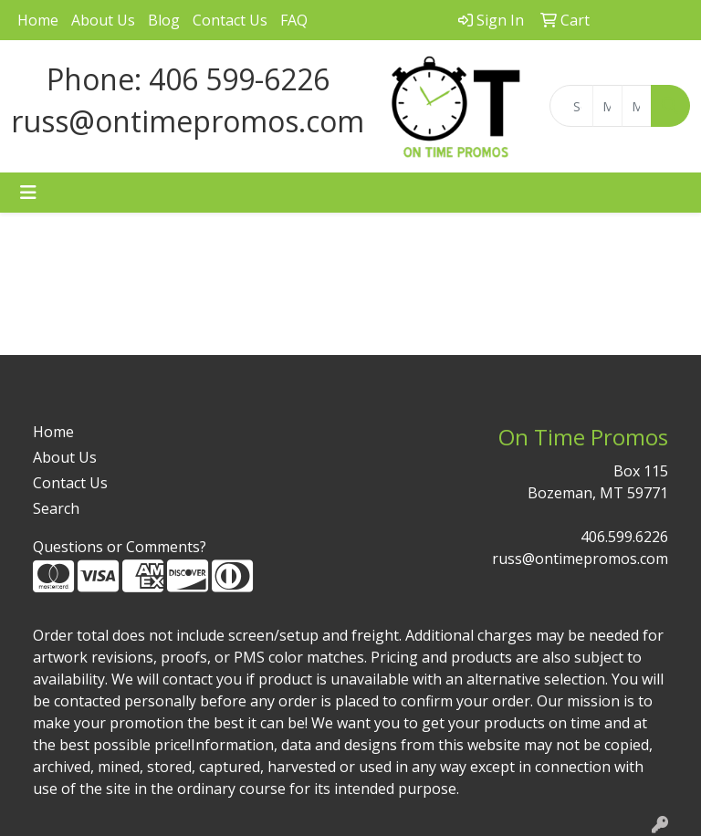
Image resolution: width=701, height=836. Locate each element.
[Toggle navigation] (28, 192)
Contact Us (230, 20)
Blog (164, 20)
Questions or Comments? (119, 547)
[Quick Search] (571, 106)
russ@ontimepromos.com (580, 559)
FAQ (294, 20)
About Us (103, 20)
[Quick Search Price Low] (607, 106)
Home (37, 20)
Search (56, 508)
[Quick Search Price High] (637, 106)
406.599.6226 (624, 537)
